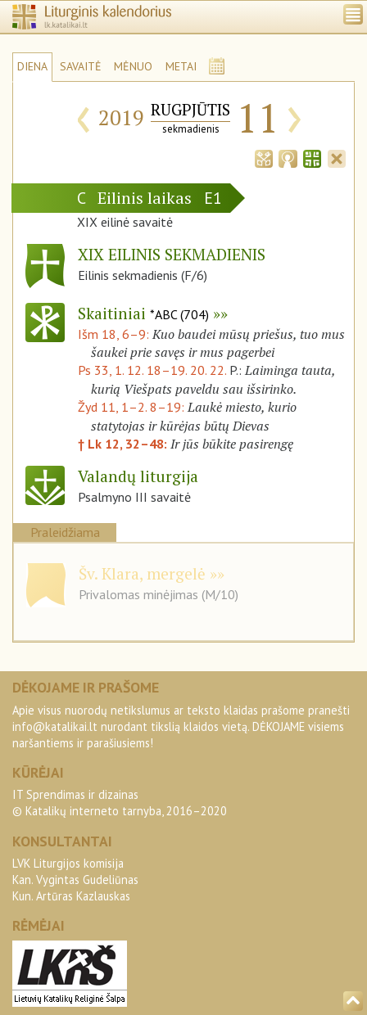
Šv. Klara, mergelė (142, 573)
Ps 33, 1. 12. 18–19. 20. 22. (152, 370)
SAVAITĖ (81, 66)
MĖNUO (133, 66)
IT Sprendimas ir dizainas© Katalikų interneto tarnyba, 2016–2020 (119, 803)
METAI (181, 66)
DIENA (32, 66)
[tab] (263, 157)
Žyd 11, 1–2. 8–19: (133, 407)
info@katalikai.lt (54, 726)
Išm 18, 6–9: (115, 334)
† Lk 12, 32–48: (124, 443)
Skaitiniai (143, 313)
